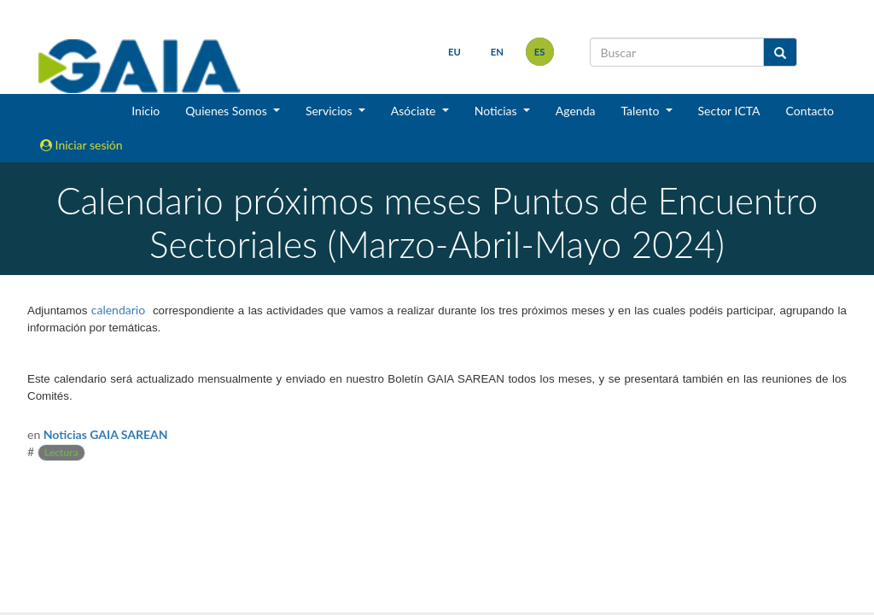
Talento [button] (641, 110)
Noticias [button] (498, 110)
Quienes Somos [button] (227, 110)
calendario (118, 309)
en (497, 51)
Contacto (810, 110)
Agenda (576, 110)
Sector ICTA (729, 110)
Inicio (145, 110)
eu (454, 51)
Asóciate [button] (415, 110)
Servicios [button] (330, 110)
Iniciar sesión (81, 145)
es (539, 51)
